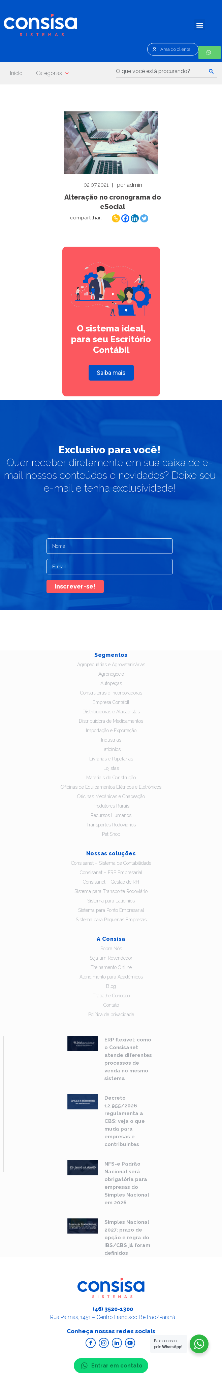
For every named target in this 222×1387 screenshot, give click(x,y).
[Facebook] (125, 218)
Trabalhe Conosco (111, 995)
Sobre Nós (111, 948)
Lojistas (111, 768)
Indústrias (111, 740)
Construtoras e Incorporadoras (111, 693)
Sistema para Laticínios (111, 900)
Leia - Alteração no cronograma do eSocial (111, 142)
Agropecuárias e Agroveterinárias (111, 664)
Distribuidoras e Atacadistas (111, 711)
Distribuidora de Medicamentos (111, 721)
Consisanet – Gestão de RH (111, 882)
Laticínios (111, 749)
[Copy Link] (116, 218)
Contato (111, 1005)
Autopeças (111, 683)
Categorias (52, 73)
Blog (111, 986)
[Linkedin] (135, 218)
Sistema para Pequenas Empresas (111, 919)
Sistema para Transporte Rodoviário (111, 891)
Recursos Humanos (111, 815)
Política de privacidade (111, 1014)
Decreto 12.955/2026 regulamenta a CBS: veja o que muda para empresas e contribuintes (124, 1121)
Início (16, 73)
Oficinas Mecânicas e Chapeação (111, 796)
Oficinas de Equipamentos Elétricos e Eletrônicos (111, 787)
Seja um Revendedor (111, 958)
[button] (199, 24)
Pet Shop (111, 834)
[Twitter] (144, 218)
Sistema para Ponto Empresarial (111, 910)
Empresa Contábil (111, 702)
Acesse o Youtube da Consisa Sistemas (130, 1343)
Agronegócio (111, 674)
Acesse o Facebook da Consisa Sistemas (91, 1343)
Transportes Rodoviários (111, 824)
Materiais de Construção (111, 777)
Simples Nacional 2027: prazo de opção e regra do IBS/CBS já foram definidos (127, 1237)
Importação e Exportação (111, 730)
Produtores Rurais (111, 806)
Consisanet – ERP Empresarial (111, 872)
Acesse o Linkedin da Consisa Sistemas (117, 1343)
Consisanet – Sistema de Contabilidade (111, 863)
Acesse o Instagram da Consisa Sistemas (104, 1343)
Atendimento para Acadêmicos (111, 977)
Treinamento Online (111, 967)
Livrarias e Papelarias (111, 758)
